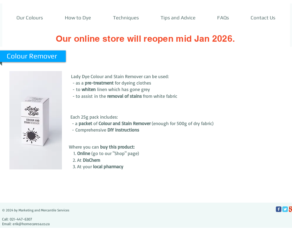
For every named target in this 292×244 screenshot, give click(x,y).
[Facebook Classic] (278, 209)
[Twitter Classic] (285, 209)
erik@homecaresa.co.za (31, 223)
